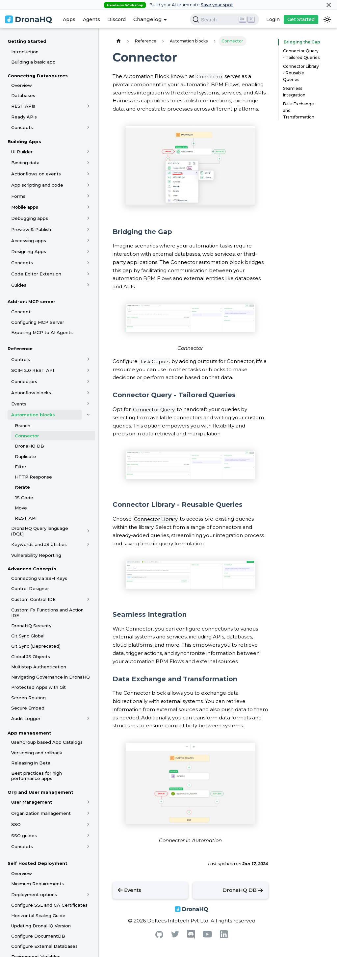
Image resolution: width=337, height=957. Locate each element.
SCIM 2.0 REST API (32, 370)
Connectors (24, 381)
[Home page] (118, 41)
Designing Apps (28, 251)
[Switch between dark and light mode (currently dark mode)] (327, 19)
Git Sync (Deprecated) (36, 646)
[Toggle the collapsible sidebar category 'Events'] (88, 404)
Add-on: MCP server (31, 301)
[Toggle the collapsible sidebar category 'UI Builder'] (88, 152)
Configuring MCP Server (37, 322)
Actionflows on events (36, 173)
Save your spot (217, 4)
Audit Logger (25, 718)
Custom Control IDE (33, 599)
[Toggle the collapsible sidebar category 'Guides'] (88, 285)
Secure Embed (27, 708)
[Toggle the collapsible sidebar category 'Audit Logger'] (88, 719)
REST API (26, 518)
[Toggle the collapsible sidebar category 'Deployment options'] (88, 894)
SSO (16, 824)
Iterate (22, 487)
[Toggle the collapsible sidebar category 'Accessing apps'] (88, 241)
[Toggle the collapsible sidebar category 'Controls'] (88, 359)
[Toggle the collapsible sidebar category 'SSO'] (88, 824)
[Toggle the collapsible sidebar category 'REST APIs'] (88, 106)
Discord (116, 19)
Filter (20, 466)
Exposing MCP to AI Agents (42, 332)
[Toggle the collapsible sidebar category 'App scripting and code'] (88, 185)
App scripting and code (37, 185)
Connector (27, 435)
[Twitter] (175, 936)
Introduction (25, 51)
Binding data (25, 162)
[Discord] (191, 937)
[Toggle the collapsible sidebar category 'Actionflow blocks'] (88, 393)
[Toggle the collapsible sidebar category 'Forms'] (88, 196)
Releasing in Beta (30, 762)
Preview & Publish (31, 229)
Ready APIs (24, 116)
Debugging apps (29, 218)
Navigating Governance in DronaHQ (50, 677)
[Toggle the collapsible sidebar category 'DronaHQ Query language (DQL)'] (88, 531)
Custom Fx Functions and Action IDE (47, 612)
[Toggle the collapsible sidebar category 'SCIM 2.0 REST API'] (88, 370)
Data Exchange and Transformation (298, 110)
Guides (18, 285)
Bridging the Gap (300, 41)
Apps (69, 19)
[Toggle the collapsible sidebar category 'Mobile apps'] (88, 207)
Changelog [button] (147, 19)
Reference (20, 348)
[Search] (224, 19)
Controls (20, 359)
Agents (91, 19)
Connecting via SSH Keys (39, 578)
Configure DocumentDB (38, 936)
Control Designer (30, 588)
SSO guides (24, 835)
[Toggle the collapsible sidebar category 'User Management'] (88, 802)
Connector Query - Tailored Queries (301, 54)
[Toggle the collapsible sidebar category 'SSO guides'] (88, 836)
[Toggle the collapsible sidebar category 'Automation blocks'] (88, 415)
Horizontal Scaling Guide (38, 915)
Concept (21, 311)
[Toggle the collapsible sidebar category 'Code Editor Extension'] (88, 274)
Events (18, 403)
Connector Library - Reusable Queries (301, 73)
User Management (31, 802)
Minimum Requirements (37, 883)
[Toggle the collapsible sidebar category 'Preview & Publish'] (88, 229)
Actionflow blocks (31, 392)
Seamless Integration (294, 91)
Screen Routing (28, 697)
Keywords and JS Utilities (39, 544)
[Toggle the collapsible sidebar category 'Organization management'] (88, 813)
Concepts (22, 127)
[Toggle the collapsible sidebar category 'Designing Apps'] (88, 251)
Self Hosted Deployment (37, 863)
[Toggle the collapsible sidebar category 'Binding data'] (88, 163)
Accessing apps (28, 240)
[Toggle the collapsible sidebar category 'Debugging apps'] (88, 218)
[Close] (329, 5)
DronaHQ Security (31, 625)
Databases (23, 95)
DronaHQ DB (29, 446)
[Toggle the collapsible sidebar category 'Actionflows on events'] (88, 174)
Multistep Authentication (38, 666)
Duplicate (25, 456)
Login (273, 19)
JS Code (24, 497)
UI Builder (22, 151)
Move (21, 507)
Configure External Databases (44, 946)
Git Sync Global (27, 635)
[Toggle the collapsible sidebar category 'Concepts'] (88, 127)
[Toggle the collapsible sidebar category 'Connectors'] (88, 381)
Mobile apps (24, 207)
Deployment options (34, 894)
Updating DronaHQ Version (41, 925)
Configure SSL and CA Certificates (49, 905)
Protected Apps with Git (38, 687)
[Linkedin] (224, 936)
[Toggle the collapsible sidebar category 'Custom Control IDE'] (88, 599)
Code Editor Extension (36, 273)
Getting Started (27, 41)
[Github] (159, 936)
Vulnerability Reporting (36, 555)
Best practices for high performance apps (36, 775)
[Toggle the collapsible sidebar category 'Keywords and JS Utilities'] (88, 544)
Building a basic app (33, 62)
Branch (22, 425)
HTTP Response (33, 476)
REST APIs (23, 106)
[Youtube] (207, 936)
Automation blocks (33, 414)
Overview (21, 85)
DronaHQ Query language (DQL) (39, 531)
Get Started (301, 19)
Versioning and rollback (36, 752)
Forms (18, 196)
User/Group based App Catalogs (47, 742)
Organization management (41, 813)
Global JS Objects (30, 656)
